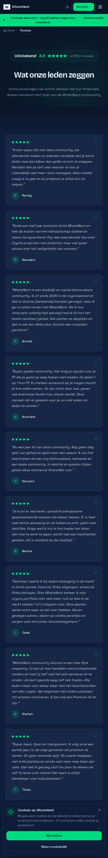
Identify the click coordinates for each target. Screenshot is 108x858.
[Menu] (100, 7)
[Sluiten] (99, 818)
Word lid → (84, 7)
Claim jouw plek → (94, 20)
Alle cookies (54, 843)
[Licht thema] (67, 7)
